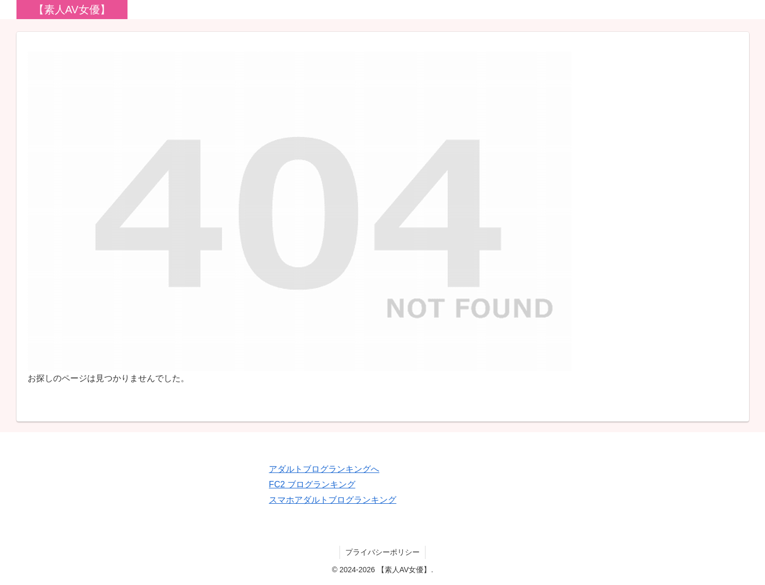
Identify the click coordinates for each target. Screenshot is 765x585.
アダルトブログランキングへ (324, 469)
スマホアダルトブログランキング (332, 499)
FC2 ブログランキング (312, 484)
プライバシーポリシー (382, 552)
